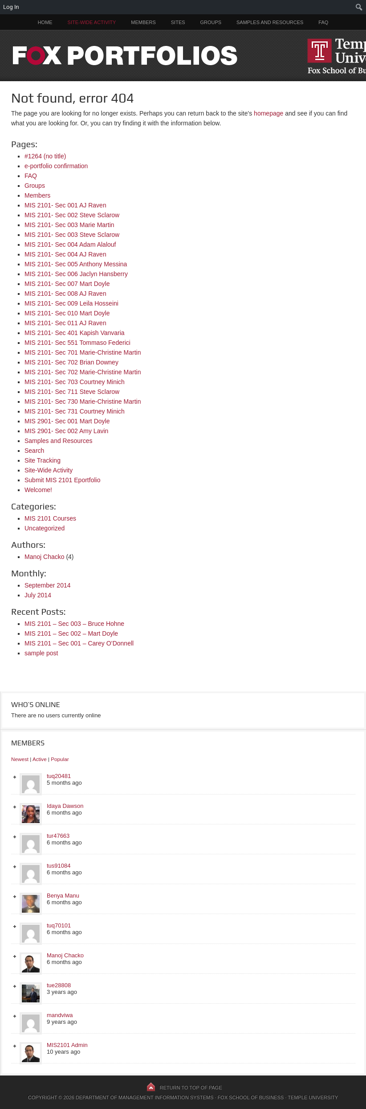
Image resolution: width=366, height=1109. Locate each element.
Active (40, 759)
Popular (60, 759)
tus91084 (59, 865)
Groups (210, 22)
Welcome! (38, 489)
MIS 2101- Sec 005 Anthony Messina (75, 264)
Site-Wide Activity (92, 22)
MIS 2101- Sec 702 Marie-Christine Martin (82, 372)
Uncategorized (44, 528)
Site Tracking (42, 460)
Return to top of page (191, 1087)
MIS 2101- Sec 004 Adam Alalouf (70, 244)
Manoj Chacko (44, 556)
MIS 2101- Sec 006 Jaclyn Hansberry (76, 273)
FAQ (323, 22)
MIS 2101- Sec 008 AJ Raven (65, 293)
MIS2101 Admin (67, 1045)
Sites (178, 22)
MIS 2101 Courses (50, 518)
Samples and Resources (269, 22)
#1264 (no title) (45, 156)
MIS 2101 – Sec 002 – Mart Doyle (71, 633)
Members (143, 22)
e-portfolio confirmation (56, 166)
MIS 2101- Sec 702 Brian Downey (71, 362)
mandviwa (60, 1015)
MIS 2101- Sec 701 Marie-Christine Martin (82, 352)
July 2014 (37, 595)
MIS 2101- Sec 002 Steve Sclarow (71, 215)
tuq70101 (59, 925)
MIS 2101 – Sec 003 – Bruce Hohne (74, 623)
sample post (41, 653)
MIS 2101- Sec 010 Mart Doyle (67, 313)
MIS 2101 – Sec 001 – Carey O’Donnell (79, 643)
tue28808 (59, 985)
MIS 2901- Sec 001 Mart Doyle (67, 421)
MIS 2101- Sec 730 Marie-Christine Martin (82, 401)
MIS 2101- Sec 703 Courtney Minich (74, 381)
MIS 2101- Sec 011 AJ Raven (65, 323)
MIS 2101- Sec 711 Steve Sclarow (71, 391)
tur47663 (58, 835)
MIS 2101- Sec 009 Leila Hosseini (71, 303)
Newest (19, 759)
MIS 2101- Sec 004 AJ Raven (65, 254)
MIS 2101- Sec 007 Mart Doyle (67, 283)
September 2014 (47, 585)
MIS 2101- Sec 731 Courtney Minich (74, 411)
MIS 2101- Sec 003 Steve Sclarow (71, 234)
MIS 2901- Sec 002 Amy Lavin (66, 430)
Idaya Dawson (65, 806)
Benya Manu (63, 895)
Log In (11, 7)
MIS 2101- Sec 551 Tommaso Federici (77, 342)
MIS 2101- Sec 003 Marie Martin (69, 224)
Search (34, 450)
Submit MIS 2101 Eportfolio (62, 480)
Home (45, 22)
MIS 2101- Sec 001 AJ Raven (65, 205)
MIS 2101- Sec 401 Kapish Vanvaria (74, 332)
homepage (268, 113)
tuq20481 (59, 776)
